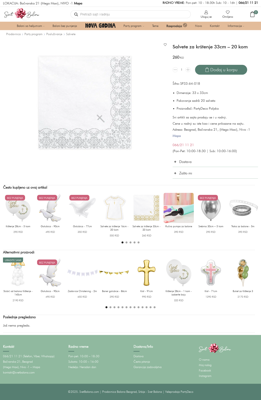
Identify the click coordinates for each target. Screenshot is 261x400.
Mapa (177, 136)
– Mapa (35, 367)
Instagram (205, 376)
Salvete (71, 34)
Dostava (139, 356)
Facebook (205, 370)
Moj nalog (205, 365)
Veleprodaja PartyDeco (179, 392)
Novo (198, 26)
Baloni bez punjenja (65, 26)
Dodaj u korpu (224, 69)
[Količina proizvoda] (181, 69)
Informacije (236, 26)
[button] (122, 242)
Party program (133, 26)
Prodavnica (13, 34)
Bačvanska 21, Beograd (18, 361)
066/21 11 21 (248, 3)
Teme (155, 26)
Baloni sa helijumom (31, 26)
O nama (204, 359)
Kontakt (215, 26)
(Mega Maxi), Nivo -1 (16, 367)
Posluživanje (54, 34)
